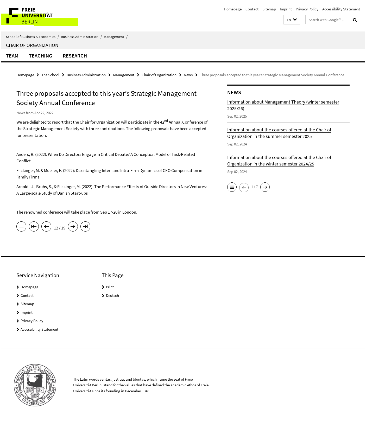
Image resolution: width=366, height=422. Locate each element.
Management (116, 37)
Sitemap (269, 9)
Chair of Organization (32, 45)
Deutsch (112, 295)
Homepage (233, 9)
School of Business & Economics (32, 37)
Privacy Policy (307, 9)
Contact (251, 9)
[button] (291, 20)
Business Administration (81, 37)
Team (12, 55)
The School (50, 74)
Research (75, 55)
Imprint (286, 9)
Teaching (40, 55)
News (188, 74)
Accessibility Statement (341, 9)
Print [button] (110, 286)
